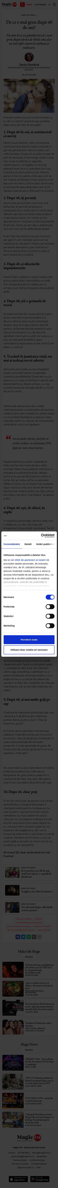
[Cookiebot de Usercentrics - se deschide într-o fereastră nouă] (41, 536)
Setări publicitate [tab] (45, 544)
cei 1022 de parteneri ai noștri (28, 560)
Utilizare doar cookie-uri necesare (28, 649)
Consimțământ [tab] (12, 544)
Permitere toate (29, 639)
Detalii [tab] (28, 544)
